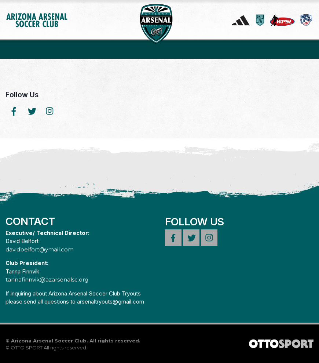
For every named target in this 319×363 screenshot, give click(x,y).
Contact (30, 221)
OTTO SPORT (27, 348)
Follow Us (22, 94)
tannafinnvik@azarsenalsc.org (47, 279)
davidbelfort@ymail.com (40, 249)
